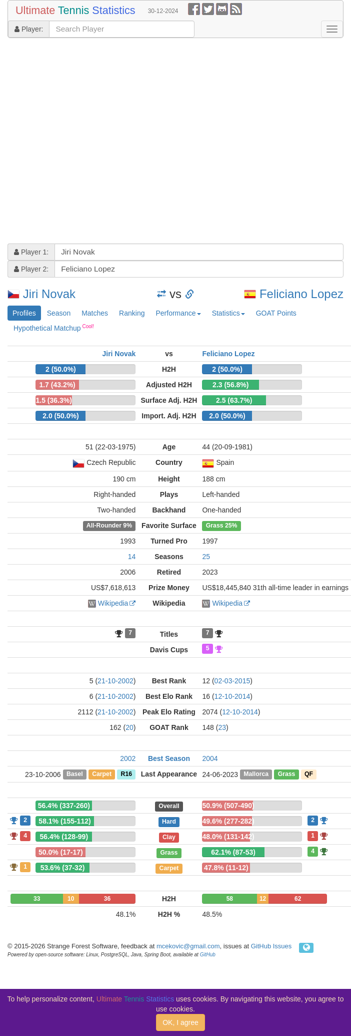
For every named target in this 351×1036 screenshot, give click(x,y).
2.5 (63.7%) (234, 400)
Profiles (24, 313)
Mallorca (256, 774)
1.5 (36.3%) (54, 400)
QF (308, 774)
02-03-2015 (232, 681)
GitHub (208, 954)
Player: (28, 29)
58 (229, 898)
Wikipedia (113, 603)
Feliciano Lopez (302, 294)
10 (71, 898)
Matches (95, 313)
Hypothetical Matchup (54, 327)
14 (132, 557)
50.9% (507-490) (228, 806)
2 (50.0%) (61, 369)
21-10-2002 (116, 681)
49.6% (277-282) (228, 821)
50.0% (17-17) (60, 852)
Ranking (131, 313)
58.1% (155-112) (64, 821)
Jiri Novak (49, 294)
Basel (74, 774)
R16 (126, 774)
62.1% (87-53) (233, 852)
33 (37, 898)
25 (206, 557)
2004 (210, 758)
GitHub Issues (271, 946)
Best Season (169, 758)
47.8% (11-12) (226, 868)
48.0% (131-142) (228, 837)
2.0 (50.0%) (60, 416)
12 (263, 898)
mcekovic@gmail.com (188, 946)
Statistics (228, 313)
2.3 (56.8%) (230, 385)
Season (58, 313)
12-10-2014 (232, 696)
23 (222, 727)
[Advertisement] (94, 142)
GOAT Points (276, 313)
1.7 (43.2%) (57, 385)
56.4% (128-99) (64, 837)
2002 (128, 758)
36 (107, 898)
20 (130, 727)
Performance (178, 313)
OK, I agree (180, 1022)
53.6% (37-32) (62, 868)
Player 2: (31, 269)
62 (297, 898)
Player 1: (31, 252)
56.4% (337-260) (64, 806)
